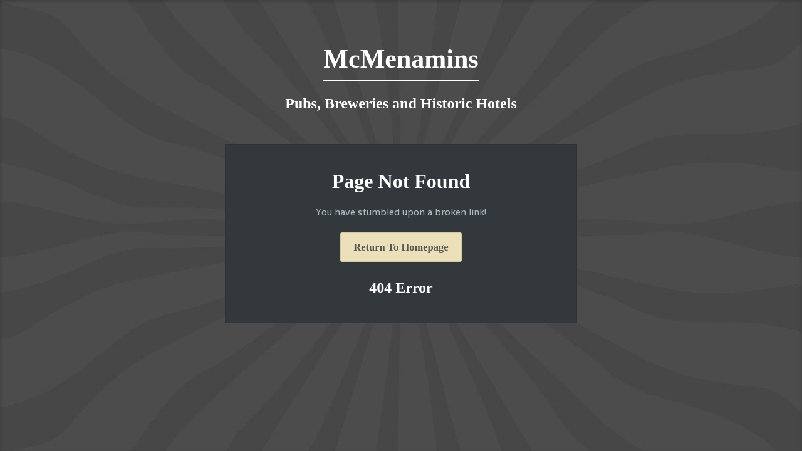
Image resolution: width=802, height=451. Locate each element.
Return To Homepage (400, 247)
